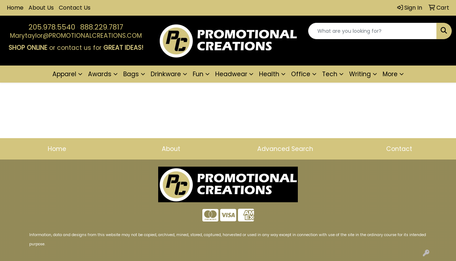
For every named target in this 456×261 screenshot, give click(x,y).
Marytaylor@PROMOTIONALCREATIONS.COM (76, 35)
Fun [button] (198, 74)
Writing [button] (360, 74)
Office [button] (300, 74)
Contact (399, 149)
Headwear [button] (231, 74)
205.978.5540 (51, 27)
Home (15, 8)
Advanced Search (285, 149)
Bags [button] (131, 74)
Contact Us (74, 8)
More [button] (390, 74)
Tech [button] (329, 74)
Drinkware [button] (166, 74)
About (171, 149)
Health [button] (269, 74)
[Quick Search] (372, 31)
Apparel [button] (64, 74)
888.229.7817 (101, 27)
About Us (41, 8)
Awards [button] (100, 74)
